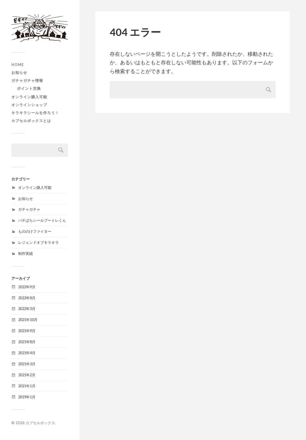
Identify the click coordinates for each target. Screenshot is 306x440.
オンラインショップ (29, 104)
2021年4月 (26, 353)
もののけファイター (34, 231)
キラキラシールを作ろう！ (35, 112)
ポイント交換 (29, 88)
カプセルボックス (40, 422)
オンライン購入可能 (29, 97)
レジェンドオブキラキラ (38, 242)
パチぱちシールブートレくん (42, 220)
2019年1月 (26, 397)
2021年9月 (26, 330)
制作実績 (25, 253)
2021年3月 (26, 364)
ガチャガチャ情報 (27, 80)
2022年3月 (26, 308)
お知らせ (19, 72)
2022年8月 (26, 298)
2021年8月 (26, 341)
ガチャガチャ (29, 209)
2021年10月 (27, 319)
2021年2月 (26, 375)
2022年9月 (26, 287)
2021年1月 (26, 386)
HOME (17, 64)
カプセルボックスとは (31, 120)
